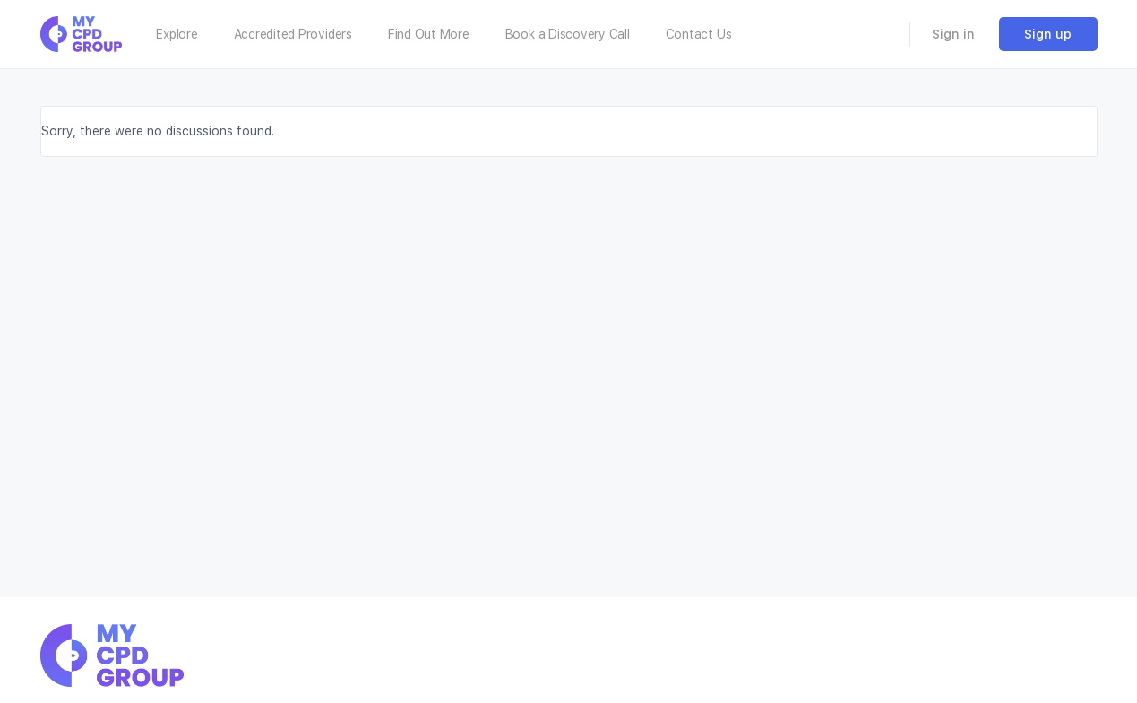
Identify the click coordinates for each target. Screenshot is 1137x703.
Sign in (953, 34)
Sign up (1048, 34)
